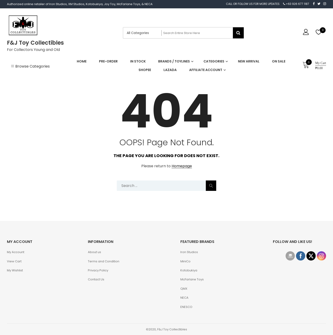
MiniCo (185, 261)
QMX (183, 288)
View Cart (14, 261)
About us (94, 252)
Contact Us (96, 279)
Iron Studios (189, 252)
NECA (184, 297)
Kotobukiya (188, 270)
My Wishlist (15, 270)
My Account (15, 252)
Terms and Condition (103, 261)
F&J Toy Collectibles (35, 43)
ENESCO (186, 307)
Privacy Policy (98, 270)
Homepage (182, 166)
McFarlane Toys (192, 279)
